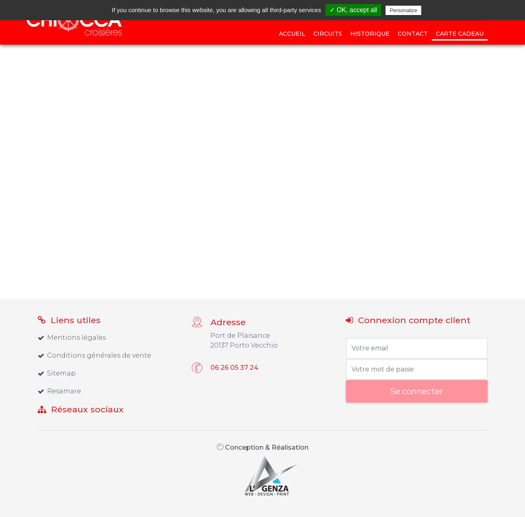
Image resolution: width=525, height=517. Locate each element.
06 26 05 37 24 (234, 367)
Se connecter (416, 391)
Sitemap (57, 373)
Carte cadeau (460, 33)
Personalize (403, 10)
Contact (413, 33)
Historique (370, 33)
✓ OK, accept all (353, 9)
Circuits (327, 33)
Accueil (292, 33)
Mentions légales (72, 337)
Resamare (59, 391)
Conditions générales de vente (94, 355)
